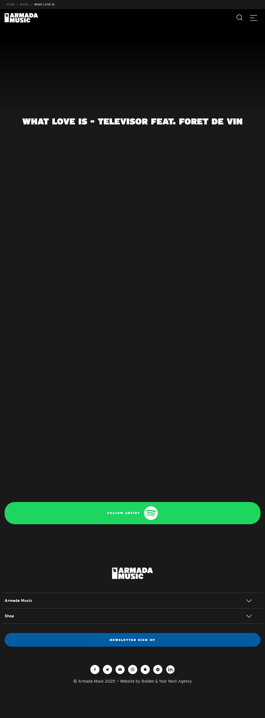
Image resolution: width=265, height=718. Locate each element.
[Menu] (253, 18)
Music (24, 4)
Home (11, 4)
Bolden (148, 681)
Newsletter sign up (132, 640)
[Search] (240, 18)
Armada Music (21, 18)
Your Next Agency (175, 681)
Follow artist (132, 513)
